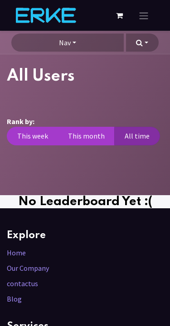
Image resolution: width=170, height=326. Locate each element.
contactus (22, 283)
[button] (142, 43)
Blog (14, 298)
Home (16, 252)
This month (86, 135)
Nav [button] (65, 42)
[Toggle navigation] (143, 15)
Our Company (28, 268)
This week (32, 135)
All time (137, 135)
